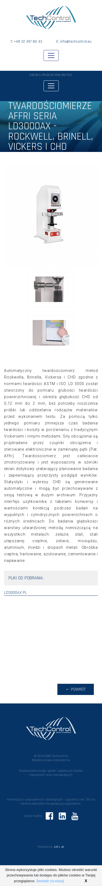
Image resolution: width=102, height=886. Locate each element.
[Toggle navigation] (51, 55)
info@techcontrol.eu (75, 41)
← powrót (76, 689)
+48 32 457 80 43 (28, 41)
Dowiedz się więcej (50, 881)
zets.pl (59, 847)
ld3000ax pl (15, 592)
